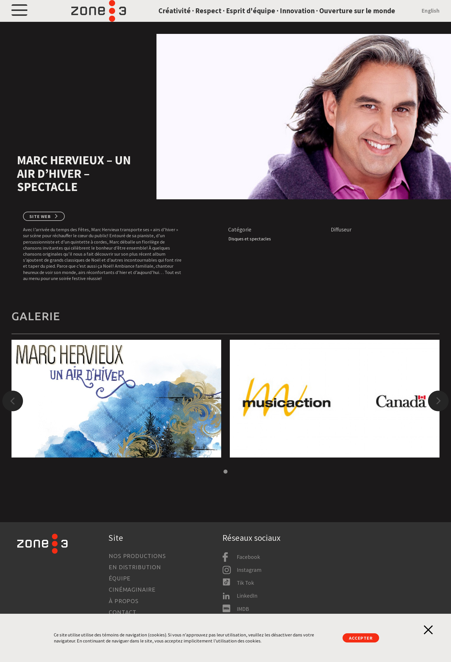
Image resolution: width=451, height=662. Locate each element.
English (430, 18)
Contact (123, 612)
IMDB (243, 608)
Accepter (361, 638)
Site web (40, 231)
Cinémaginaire (132, 589)
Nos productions (137, 556)
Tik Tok (245, 582)
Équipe (120, 578)
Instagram (249, 569)
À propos (124, 601)
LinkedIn (247, 595)
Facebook (248, 556)
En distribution (135, 567)
